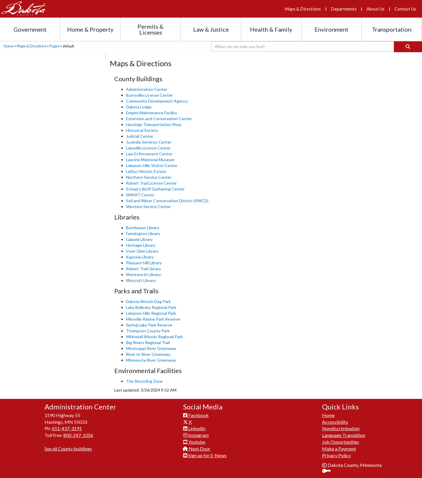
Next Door (196, 448)
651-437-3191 (67, 428)
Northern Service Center (148, 177)
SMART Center (140, 194)
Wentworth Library (143, 274)
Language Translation (343, 435)
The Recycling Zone (144, 381)
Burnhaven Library (142, 227)
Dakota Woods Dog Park (148, 301)
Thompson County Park (148, 330)
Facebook (196, 415)
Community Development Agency (157, 100)
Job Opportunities (340, 442)
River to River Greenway (148, 354)
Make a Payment (339, 448)
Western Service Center (148, 206)
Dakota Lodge (139, 106)
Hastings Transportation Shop (153, 124)
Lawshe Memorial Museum (150, 159)
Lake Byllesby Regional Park (151, 307)
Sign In (328, 471)
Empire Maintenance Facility (151, 112)
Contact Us (405, 8)
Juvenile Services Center (148, 142)
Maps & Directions (303, 8)
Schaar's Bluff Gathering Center (155, 188)
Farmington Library (143, 233)
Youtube (194, 442)
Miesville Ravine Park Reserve (153, 319)
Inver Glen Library (142, 251)
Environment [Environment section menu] (331, 29)
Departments (344, 8)
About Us (375, 8)
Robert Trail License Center (151, 183)
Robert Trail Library (143, 268)
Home (8, 46)
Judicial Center (139, 136)
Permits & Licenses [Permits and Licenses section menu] (150, 29)
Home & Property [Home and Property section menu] (90, 29)
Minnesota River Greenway (151, 360)
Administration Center (146, 89)
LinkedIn (194, 428)
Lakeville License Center (148, 147)
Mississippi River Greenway (151, 348)
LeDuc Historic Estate (146, 171)
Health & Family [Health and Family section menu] (271, 29)
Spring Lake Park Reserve (149, 324)
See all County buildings (68, 448)
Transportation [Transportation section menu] (391, 29)
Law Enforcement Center (149, 153)
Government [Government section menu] (30, 29)
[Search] (408, 46)
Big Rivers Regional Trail (148, 342)
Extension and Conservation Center (159, 118)
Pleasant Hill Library (144, 262)
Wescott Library (141, 280)
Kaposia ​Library (140, 256)
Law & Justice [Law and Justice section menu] (211, 29)
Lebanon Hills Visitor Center (152, 165)
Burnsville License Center (149, 95)
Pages (54, 46)
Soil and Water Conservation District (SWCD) (167, 200)
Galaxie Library (140, 239)
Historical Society (142, 130)
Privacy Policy (336, 455)
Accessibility (335, 422)
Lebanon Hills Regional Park (151, 313)
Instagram (196, 435)
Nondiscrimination (341, 428)
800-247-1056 (78, 435)
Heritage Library (140, 245)
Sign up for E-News (205, 455)
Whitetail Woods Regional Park (154, 336)
